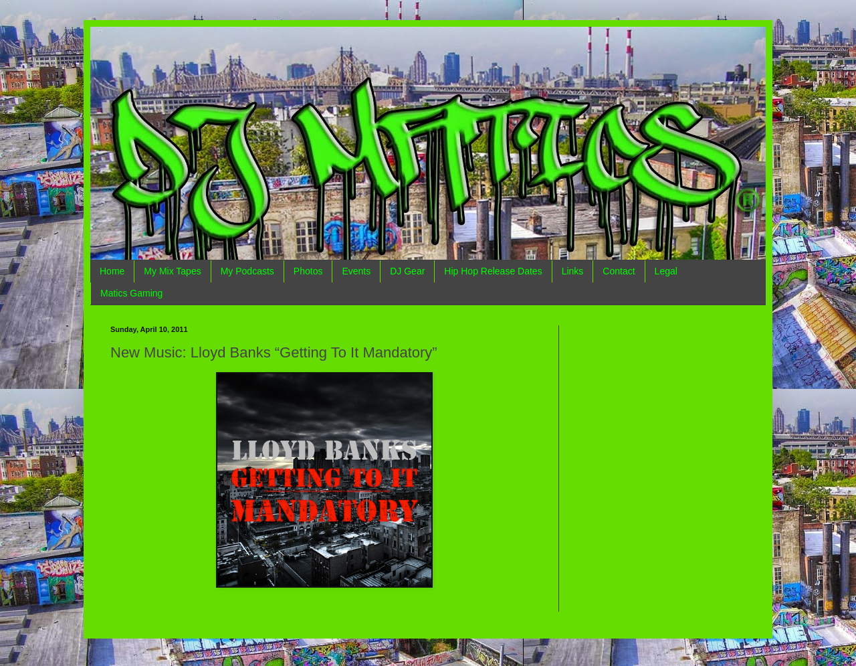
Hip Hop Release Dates (493, 271)
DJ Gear (407, 271)
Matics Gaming (131, 293)
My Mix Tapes (172, 271)
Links (573, 271)
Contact (619, 271)
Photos (308, 271)
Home (112, 271)
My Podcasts (247, 271)
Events (356, 271)
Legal (666, 271)
